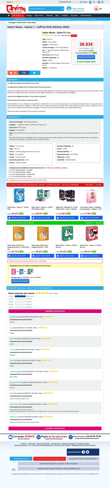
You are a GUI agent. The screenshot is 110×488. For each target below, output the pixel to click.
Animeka (67, 463)
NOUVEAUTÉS (55, 444)
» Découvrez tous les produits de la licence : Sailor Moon (28, 180)
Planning (49, 15)
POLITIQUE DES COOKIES (62, 445)
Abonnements (86, 15)
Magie (58, 63)
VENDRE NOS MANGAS (68, 444)
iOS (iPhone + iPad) (74, 468)
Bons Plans (39, 15)
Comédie (53, 63)
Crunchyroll (53, 68)
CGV (29, 445)
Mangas (29, 15)
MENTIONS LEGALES (21, 445)
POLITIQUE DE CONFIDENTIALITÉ (42, 445)
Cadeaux (65, 15)
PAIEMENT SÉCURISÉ (83, 444)
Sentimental (65, 63)
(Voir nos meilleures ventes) (57, 168)
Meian (88, 458)
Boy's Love (82, 458)
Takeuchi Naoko (21, 163)
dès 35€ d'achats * (25, 19)
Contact (84, 2)
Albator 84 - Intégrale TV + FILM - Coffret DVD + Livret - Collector (67, 208)
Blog (57, 15)
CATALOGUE (32, 444)
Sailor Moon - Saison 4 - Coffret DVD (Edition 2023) (42, 208)
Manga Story (53, 463)
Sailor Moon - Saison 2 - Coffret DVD (18, 208)
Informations (59, 468)
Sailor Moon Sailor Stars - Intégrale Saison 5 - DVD (40, 246)
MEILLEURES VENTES (43, 444)
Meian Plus (93, 458)
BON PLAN (74, 35)
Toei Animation (20, 157)
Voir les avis (66, 35)
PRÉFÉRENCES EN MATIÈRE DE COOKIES (83, 445)
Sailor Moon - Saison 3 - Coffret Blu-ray (90, 246)
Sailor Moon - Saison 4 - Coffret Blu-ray (66, 246)
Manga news (74, 463)
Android (66, 468)
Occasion (74, 15)
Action (44, 65)
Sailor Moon (31, 23)
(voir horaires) (75, 2)
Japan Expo (61, 463)
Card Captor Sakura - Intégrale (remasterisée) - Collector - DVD (91, 208)
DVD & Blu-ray (17, 15)
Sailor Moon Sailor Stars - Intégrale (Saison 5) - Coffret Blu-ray (18, 247)
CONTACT (24, 444)
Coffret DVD (21, 23)
